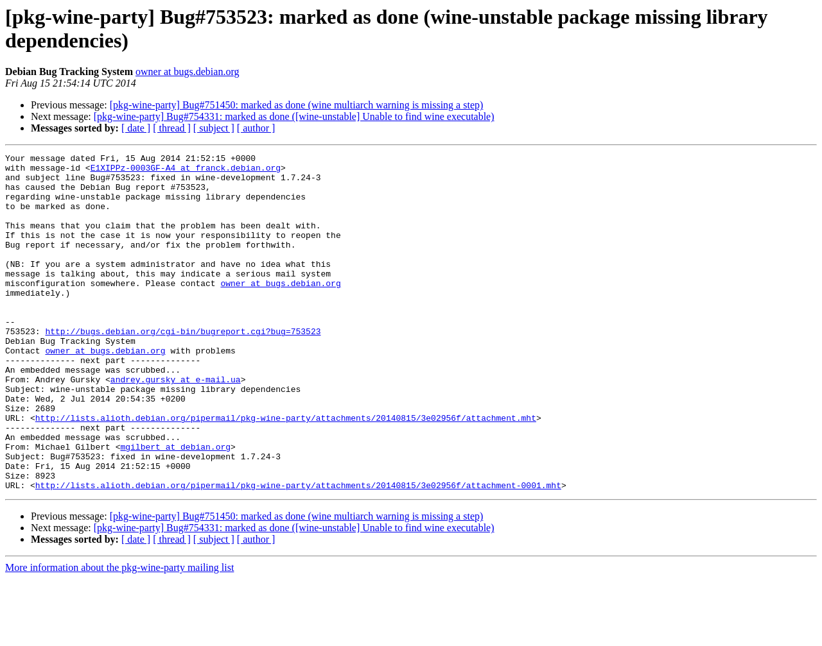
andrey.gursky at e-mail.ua (175, 425)
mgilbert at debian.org (175, 506)
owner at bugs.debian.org (187, 71)
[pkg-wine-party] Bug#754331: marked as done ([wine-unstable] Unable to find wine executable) (294, 116)
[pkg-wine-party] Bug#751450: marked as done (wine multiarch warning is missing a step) (297, 104)
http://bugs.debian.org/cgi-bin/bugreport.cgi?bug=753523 (182, 367)
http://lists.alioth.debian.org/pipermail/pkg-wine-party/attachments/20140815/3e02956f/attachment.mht (285, 471)
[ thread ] (172, 128)
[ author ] (256, 128)
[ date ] (135, 128)
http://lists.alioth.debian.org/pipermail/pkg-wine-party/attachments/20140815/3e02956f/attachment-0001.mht (298, 552)
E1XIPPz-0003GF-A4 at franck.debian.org (186, 171)
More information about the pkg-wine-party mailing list (119, 634)
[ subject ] (213, 128)
